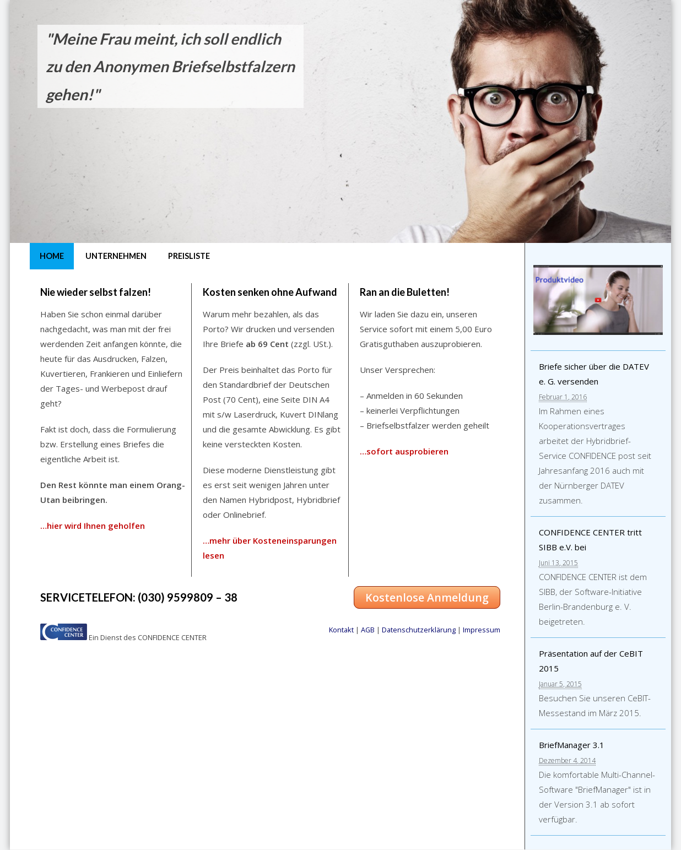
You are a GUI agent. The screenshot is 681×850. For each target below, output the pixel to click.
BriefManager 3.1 (571, 744)
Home (52, 256)
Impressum (481, 630)
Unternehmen (116, 256)
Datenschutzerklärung (419, 630)
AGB (368, 630)
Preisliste (189, 256)
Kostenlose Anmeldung (427, 597)
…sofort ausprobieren (404, 451)
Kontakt (341, 630)
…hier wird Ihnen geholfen (92, 525)
